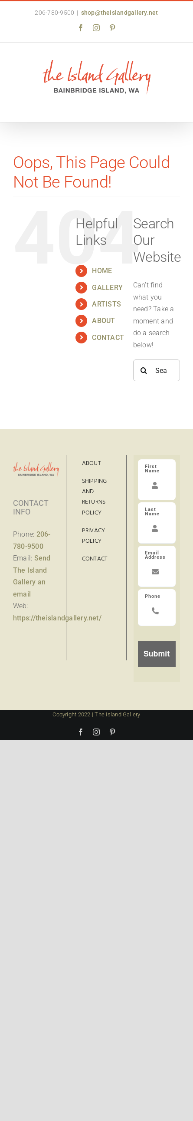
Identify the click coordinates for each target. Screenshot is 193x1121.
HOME (102, 271)
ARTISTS (106, 304)
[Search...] (156, 370)
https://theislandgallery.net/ (57, 618)
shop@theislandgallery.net (119, 12)
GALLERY (107, 288)
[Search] (144, 370)
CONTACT (108, 337)
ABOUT (103, 321)
